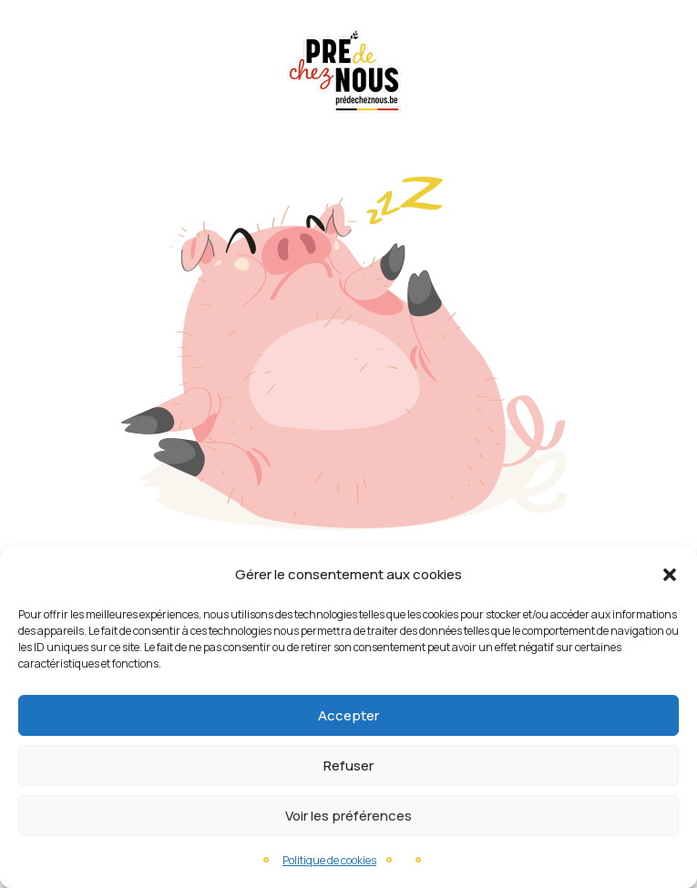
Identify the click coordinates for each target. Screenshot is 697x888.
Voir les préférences (348, 815)
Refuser (348, 765)
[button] (670, 575)
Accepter (348, 715)
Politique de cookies (329, 860)
